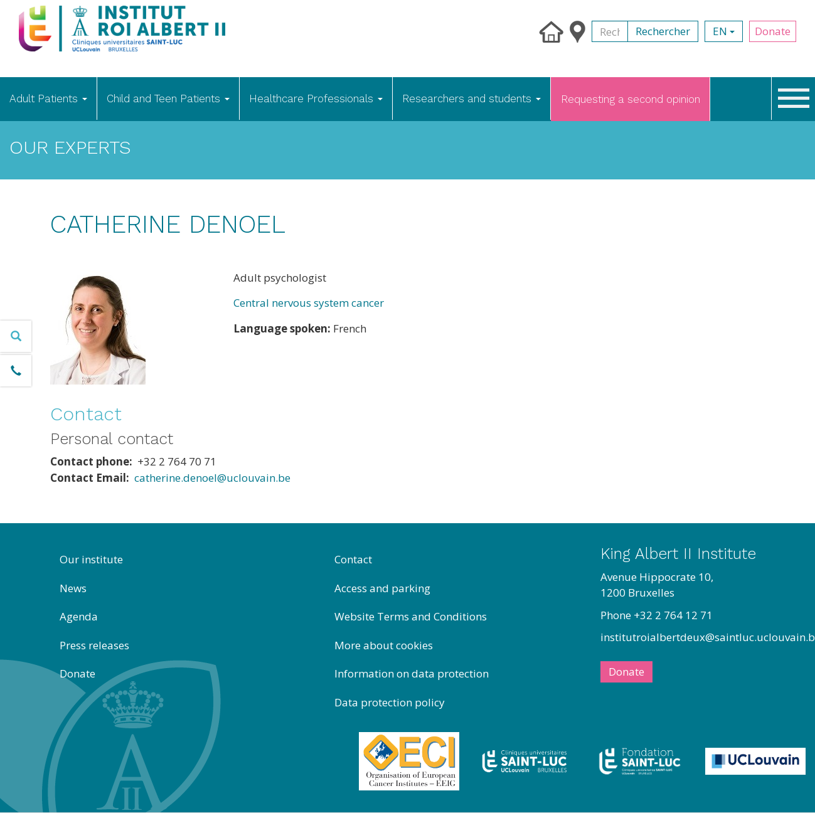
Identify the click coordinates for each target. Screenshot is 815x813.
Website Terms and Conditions (410, 616)
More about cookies (383, 645)
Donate (773, 31)
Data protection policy (389, 702)
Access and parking (382, 588)
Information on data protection (411, 673)
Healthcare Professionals (316, 98)
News (73, 588)
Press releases (94, 645)
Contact (353, 559)
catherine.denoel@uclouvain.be (212, 477)
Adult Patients (48, 98)
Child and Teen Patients (168, 98)
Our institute (91, 559)
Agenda (79, 616)
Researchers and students (471, 98)
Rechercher (663, 31)
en (724, 31)
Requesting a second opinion (630, 99)
